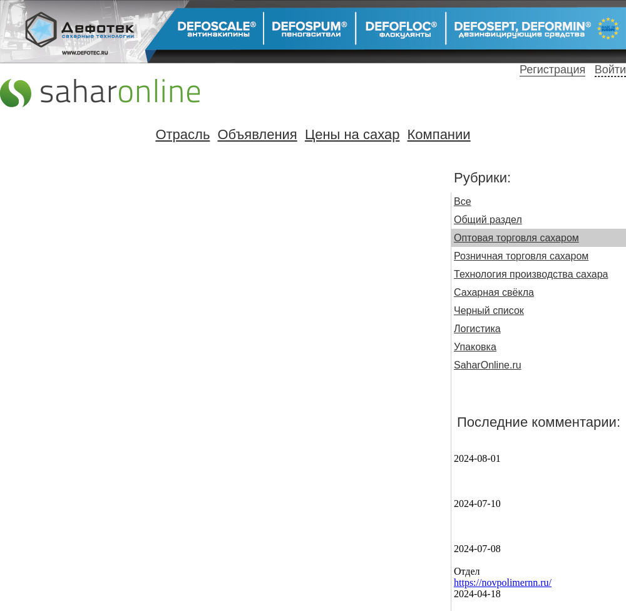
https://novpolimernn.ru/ (503, 582)
